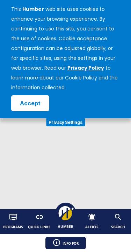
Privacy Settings (65, 122)
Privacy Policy (85, 67)
